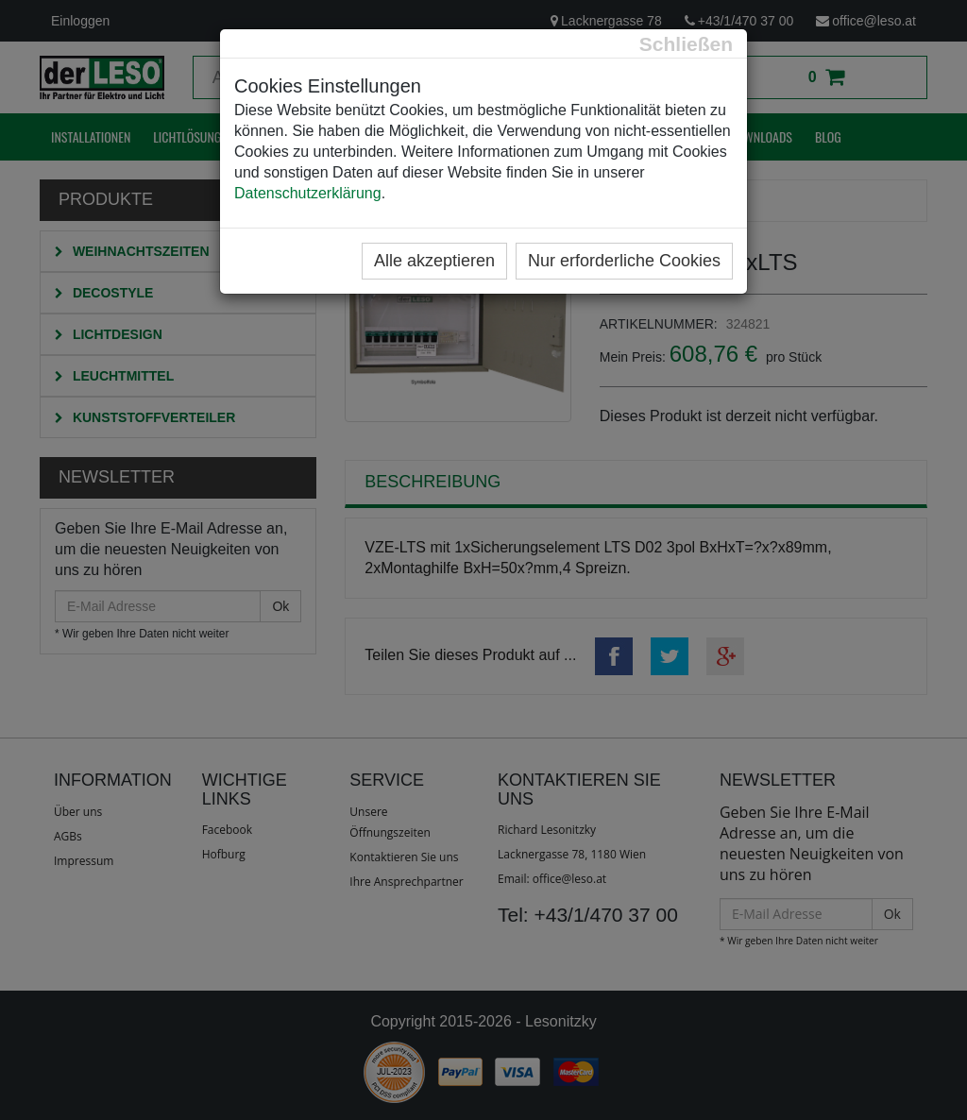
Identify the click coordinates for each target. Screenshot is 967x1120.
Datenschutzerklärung (308, 193)
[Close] (686, 44)
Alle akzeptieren (434, 260)
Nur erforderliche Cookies (624, 260)
